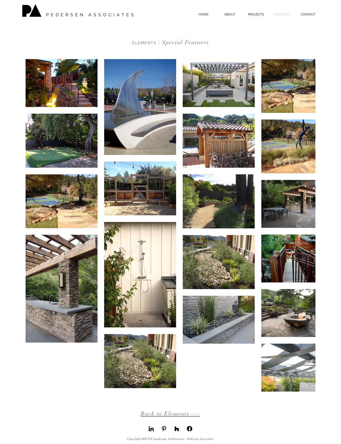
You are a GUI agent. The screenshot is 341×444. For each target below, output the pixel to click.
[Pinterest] (164, 428)
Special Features (170, 42)
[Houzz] (176, 428)
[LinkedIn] (151, 428)
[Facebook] (189, 428)
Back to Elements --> (170, 413)
